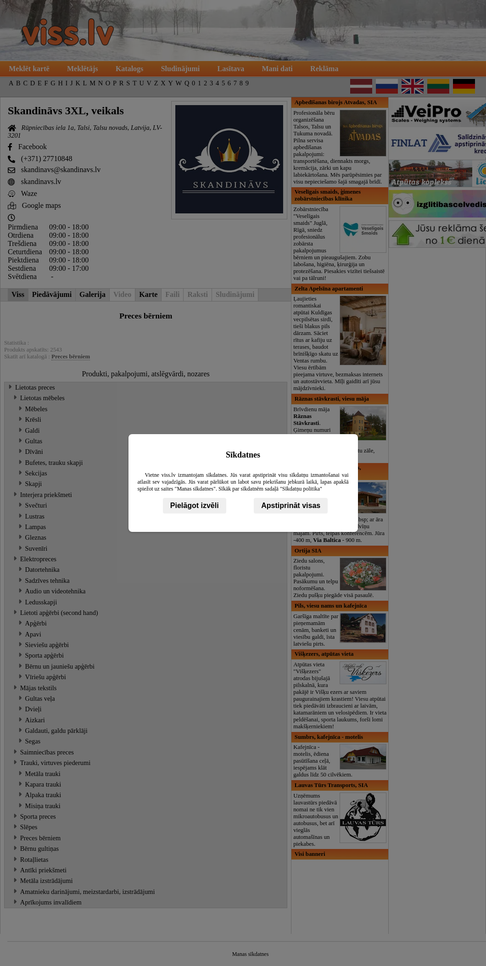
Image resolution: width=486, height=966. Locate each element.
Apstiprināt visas (290, 505)
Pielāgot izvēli (194, 505)
